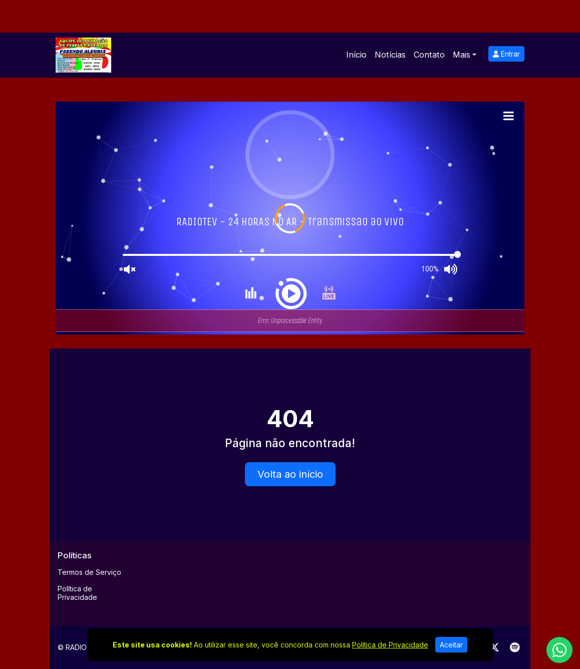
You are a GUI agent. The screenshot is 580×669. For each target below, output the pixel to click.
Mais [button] (461, 55)
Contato (429, 55)
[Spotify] (514, 647)
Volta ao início (290, 474)
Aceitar (451, 644)
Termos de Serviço (89, 572)
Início (356, 55)
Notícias (390, 55)
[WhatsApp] (559, 650)
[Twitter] (494, 647)
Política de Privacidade (77, 592)
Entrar (506, 54)
